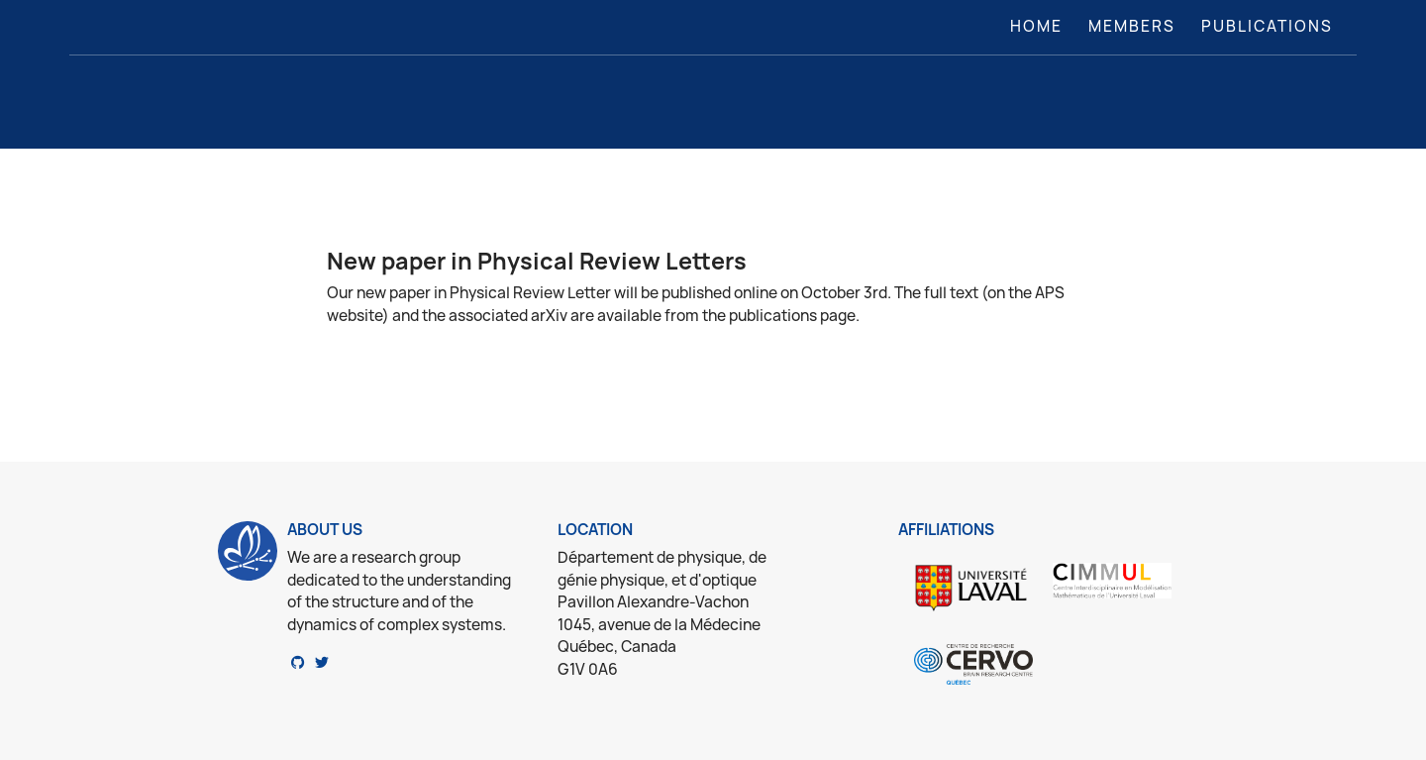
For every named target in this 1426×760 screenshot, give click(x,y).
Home (1040, 26)
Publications (1267, 26)
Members (1131, 26)
